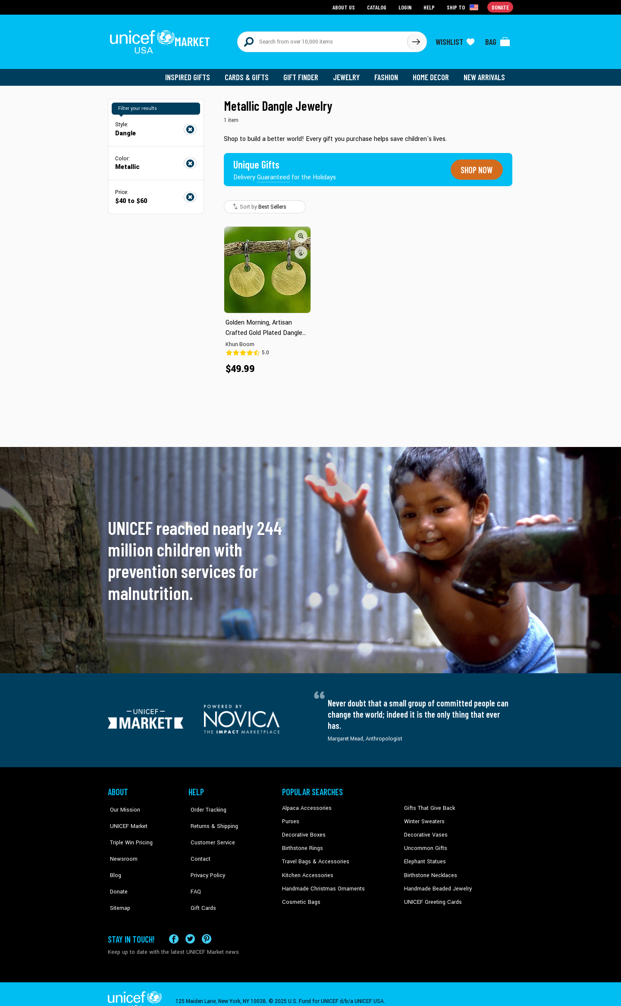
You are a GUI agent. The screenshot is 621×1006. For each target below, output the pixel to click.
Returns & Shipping (211, 817)
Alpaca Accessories (305, 804)
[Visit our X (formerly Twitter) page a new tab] (190, 924)
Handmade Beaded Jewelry (436, 882)
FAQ (193, 869)
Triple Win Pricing (128, 830)
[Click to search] (415, 39)
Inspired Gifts (194, 73)
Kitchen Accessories (306, 869)
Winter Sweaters (423, 817)
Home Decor (432, 73)
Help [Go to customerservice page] (430, 6)
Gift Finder (305, 73)
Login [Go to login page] (405, 6)
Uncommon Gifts (424, 843)
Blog (113, 856)
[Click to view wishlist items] (455, 40)
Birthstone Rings (302, 843)
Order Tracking (205, 804)
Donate (116, 869)
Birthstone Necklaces (429, 869)
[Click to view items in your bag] (498, 39)
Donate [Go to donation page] (500, 6)
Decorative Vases (424, 830)
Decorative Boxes (302, 830)
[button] (301, 231)
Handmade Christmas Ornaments (322, 882)
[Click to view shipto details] (463, 7)
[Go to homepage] (162, 39)
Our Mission (122, 804)
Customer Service (209, 830)
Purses (290, 817)
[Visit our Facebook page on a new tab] (174, 924)
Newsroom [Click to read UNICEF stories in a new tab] (121, 843)
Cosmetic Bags (300, 895)
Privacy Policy (205, 856)
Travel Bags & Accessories (313, 856)
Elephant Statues (424, 856)
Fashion (388, 73)
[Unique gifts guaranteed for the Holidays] (285, 165)
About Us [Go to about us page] (345, 6)
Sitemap (118, 882)
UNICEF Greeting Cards (431, 895)
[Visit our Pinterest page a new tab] (206, 924)
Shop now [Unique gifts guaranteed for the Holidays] (475, 165)
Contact (197, 843)
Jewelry (349, 73)
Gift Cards (200, 882)
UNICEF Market (125, 817)
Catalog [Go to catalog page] (377, 6)
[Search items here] (322, 40)
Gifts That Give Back (428, 804)
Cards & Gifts (251, 73)
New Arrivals (485, 73)
